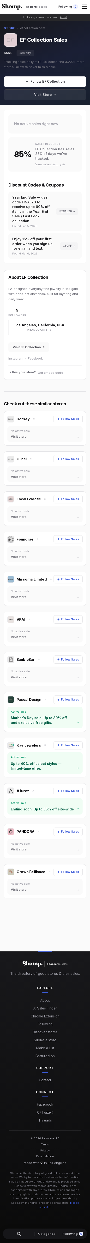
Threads (45, 1120)
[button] (85, 6)
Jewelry (25, 53)
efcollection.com (32, 28)
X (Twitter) (45, 1112)
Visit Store (45, 95)
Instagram (15, 358)
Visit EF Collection (29, 347)
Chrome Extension (45, 1016)
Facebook (35, 358)
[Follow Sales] (45, 81)
